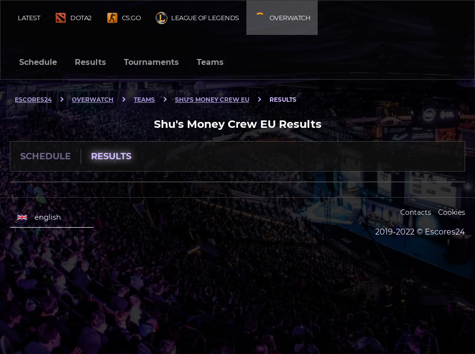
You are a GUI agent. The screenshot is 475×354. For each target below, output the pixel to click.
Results (90, 62)
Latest (29, 18)
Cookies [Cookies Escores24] (451, 212)
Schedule (38, 62)
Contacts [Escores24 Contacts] (415, 212)
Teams (210, 62)
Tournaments (151, 62)
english (39, 217)
